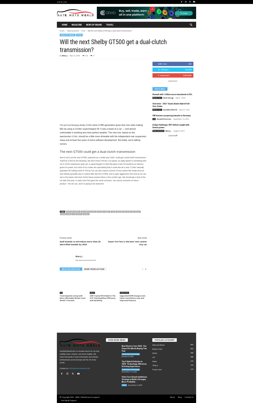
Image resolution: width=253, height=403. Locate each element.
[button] (191, 25)
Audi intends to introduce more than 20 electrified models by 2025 (80, 243)
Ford (83, 31)
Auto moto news (73, 212)
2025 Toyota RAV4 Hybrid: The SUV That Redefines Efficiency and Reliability (103, 298)
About (172, 397)
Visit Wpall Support (69, 400)
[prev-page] (142, 269)
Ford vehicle (135, 212)
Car (113, 212)
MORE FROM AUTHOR (94, 269)
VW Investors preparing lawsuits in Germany (171, 115)
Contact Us (189, 397)
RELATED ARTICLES (71, 269)
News (92, 293)
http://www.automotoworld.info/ (86, 260)
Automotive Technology (130, 354)
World (86, 214)
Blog (180, 397)
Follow (188, 70)
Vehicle (78, 214)
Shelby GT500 (65, 214)
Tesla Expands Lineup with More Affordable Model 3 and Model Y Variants (72, 298)
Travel (110, 24)
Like (189, 64)
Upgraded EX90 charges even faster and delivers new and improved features (132, 298)
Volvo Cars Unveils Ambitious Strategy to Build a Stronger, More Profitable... (134, 379)
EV (61, 293)
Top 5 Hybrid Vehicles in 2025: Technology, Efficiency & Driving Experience (134, 364)
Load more (172, 136)
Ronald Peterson (164, 119)
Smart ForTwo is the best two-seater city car (127, 243)
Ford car (125, 212)
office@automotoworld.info (79, 368)
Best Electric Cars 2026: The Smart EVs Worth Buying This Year (134, 348)
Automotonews (103, 212)
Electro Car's (157, 98)
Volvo (124, 385)
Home (65, 24)
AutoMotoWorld (170, 110)
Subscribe (187, 75)
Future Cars (124, 293)
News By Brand (94, 24)
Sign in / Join (62, 2)
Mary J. (65, 56)
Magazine (77, 24)
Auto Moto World (88, 212)
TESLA (155, 365)
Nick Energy (168, 98)
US (73, 214)
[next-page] (145, 269)
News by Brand (73, 31)
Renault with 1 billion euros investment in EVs (172, 94)
